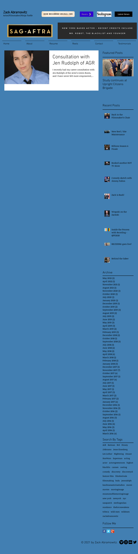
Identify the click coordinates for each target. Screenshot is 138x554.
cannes (115, 467)
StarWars (107, 458)
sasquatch (107, 502)
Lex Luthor (107, 453)
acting (127, 458)
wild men (115, 511)
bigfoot (130, 462)
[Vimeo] (121, 542)
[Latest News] (123, 14)
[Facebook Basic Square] (104, 531)
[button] (34, 43)
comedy (106, 471)
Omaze (128, 453)
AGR (104, 445)
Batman (111, 445)
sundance (107, 507)
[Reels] (86, 14)
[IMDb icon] (130, 542)
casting (123, 467)
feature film (108, 476)
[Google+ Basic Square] (112, 531)
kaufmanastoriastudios (114, 485)
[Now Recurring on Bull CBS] (58, 14)
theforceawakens (121, 507)
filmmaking (108, 480)
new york (107, 498)
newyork (117, 498)
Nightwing (119, 453)
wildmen (125, 511)
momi (129, 485)
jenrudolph (126, 480)
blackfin (106, 467)
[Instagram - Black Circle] (126, 542)
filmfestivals (121, 476)
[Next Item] (129, 67)
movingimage (117, 489)
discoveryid (127, 471)
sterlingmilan (120, 502)
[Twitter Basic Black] (135, 542)
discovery (116, 471)
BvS (118, 445)
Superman (117, 458)
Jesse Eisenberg (120, 449)
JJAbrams (107, 449)
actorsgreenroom (117, 462)
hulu (117, 480)
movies (106, 489)
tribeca (106, 511)
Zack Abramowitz (15, 12)
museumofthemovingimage (116, 493)
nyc (124, 498)
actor (105, 462)
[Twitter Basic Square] (108, 531)
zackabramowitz (110, 516)
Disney (125, 445)
